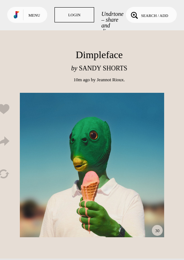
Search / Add (149, 14)
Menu (34, 15)
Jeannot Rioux (110, 79)
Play (92, 165)
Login (74, 15)
